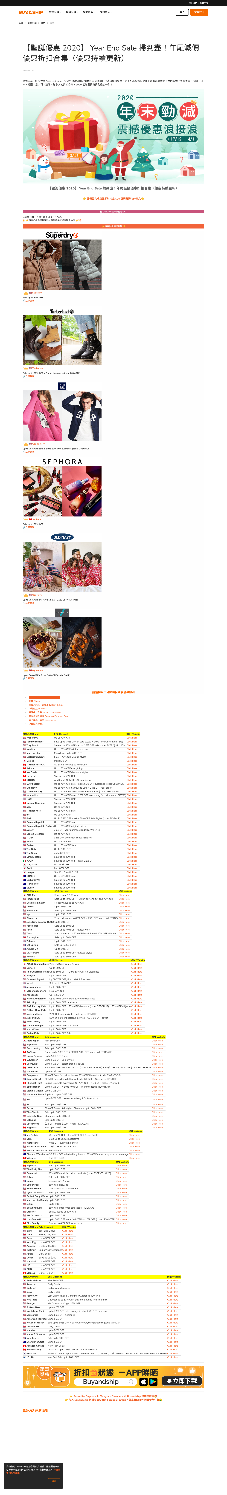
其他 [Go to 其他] (43, 22)
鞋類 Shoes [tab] (34, 701)
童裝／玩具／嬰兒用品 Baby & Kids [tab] (46, 704)
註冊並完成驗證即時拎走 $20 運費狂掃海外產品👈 (115, 198)
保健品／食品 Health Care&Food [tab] (45, 712)
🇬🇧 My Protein (36, 670)
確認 (54, 1481)
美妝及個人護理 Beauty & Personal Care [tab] (48, 716)
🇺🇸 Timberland (36, 368)
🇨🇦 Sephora (35, 519)
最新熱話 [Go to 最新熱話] (32, 22)
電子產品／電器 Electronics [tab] (42, 720)
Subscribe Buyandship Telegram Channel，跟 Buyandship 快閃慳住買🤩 (115, 1396)
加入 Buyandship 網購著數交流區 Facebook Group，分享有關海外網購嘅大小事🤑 (115, 1400)
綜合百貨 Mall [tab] (36, 723)
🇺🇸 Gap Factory (37, 444)
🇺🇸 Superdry (35, 292)
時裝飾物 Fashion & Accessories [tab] (44, 697)
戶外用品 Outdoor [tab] (37, 708)
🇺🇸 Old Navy (35, 595)
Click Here (131, 737)
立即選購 (29, 300)
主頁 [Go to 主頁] (21, 22)
